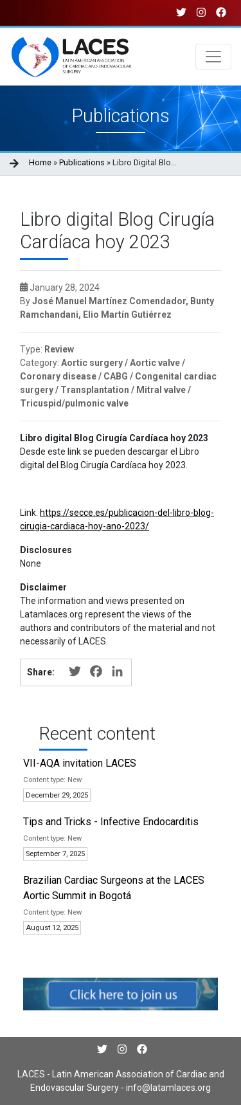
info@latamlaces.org (167, 1087)
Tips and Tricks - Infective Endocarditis (111, 822)
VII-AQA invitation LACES (79, 763)
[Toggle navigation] (213, 56)
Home (40, 162)
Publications (82, 162)
